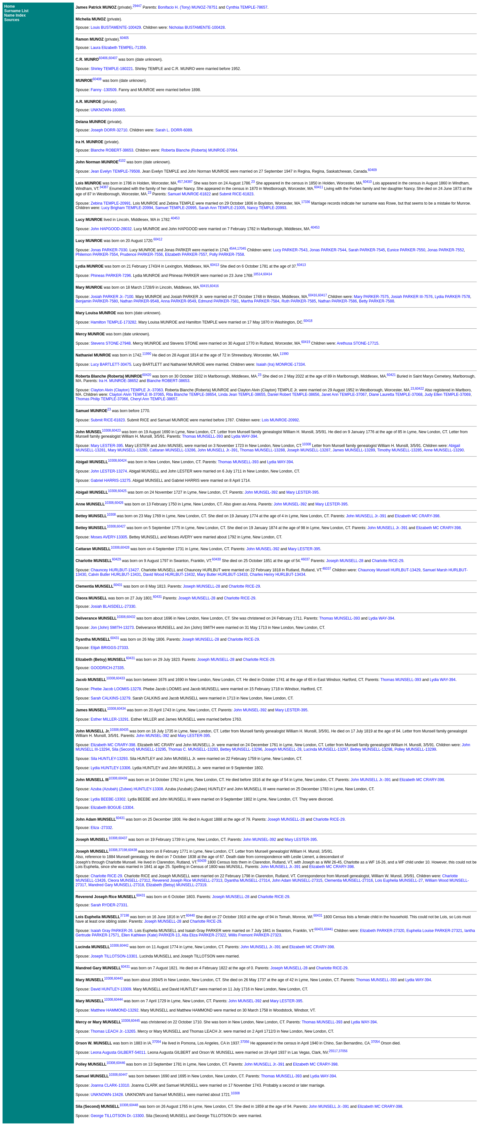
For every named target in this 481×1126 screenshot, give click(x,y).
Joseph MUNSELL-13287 (308, 450)
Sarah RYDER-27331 (109, 905)
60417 (322, 295)
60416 (214, 286)
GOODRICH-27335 (107, 668)
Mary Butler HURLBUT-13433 (222, 574)
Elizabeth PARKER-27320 (382, 930)
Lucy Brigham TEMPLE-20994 (127, 208)
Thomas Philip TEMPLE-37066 (101, 399)
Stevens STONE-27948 (111, 343)
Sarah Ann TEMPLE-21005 (222, 208)
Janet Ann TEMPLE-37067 (344, 394)
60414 (267, 274)
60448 (133, 1105)
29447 (137, 6)
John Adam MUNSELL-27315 (297, 880)
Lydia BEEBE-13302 (108, 799)
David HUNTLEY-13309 (111, 989)
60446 (120, 1063)
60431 (118, 585)
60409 (372, 170)
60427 (121, 526)
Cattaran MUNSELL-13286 (172, 450)
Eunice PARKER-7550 (406, 250)
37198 (122, 850)
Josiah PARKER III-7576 (412, 296)
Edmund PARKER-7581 (218, 301)
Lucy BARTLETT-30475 (111, 364)
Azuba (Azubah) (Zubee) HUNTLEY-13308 (127, 789)
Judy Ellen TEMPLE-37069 (448, 394)
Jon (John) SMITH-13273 (112, 627)
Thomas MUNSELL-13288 (262, 450)
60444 (118, 999)
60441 (328, 929)
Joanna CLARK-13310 (110, 1085)
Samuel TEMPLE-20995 (175, 208)
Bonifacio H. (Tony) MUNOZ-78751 (187, 7)
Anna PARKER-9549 (178, 301)
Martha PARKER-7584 (260, 301)
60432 (131, 617)
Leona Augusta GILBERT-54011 (118, 1052)
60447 (123, 1074)
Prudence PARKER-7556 (141, 254)
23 (253, 182)
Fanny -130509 (104, 90)
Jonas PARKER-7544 (328, 250)
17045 (241, 248)
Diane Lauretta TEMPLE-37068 (395, 394)
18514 (257, 274)
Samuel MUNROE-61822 (189, 194)
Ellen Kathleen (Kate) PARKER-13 (150, 935)
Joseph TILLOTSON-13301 (114, 956)
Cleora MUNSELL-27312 (129, 880)
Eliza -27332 (101, 827)
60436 (122, 778)
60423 (116, 430)
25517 (333, 1051)
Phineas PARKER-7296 (111, 275)
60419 (305, 342)
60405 (124, 38)
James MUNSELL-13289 (354, 450)
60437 (122, 838)
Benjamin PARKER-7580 (96, 301)
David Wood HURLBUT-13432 (169, 574)
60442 (124, 945)
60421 (391, 375)
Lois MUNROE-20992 (280, 420)
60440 (190, 915)
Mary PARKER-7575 (371, 296)
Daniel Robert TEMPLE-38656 (293, 394)
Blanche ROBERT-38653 (112, 150)
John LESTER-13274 (109, 471)
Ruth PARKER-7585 (298, 301)
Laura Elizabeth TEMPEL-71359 (118, 47)
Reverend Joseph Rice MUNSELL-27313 (187, 880)
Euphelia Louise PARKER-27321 (434, 930)
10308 (106, 430)
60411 (318, 187)
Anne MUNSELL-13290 (444, 450)
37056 (244, 1042)
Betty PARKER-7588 (376, 301)
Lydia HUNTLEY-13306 (110, 768)
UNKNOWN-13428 (107, 1094)
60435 (124, 729)
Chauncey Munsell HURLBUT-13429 (389, 570)
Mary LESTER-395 (107, 445)
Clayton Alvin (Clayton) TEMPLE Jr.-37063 (127, 390)
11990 (146, 354)
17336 (305, 202)
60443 (118, 978)
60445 (135, 1020)
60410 (367, 182)
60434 (121, 708)
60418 (308, 321)
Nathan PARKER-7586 (337, 301)
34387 (188, 182)
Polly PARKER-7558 (226, 254)
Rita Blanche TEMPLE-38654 (191, 394)
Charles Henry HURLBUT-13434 (277, 574)
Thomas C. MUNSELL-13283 (193, 749)
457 (180, 182)
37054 (156, 1042)
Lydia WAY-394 (244, 436)
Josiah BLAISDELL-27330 (113, 606)
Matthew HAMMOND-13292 (114, 1010)
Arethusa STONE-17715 (357, 343)
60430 (216, 559)
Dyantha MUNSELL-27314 (247, 880)
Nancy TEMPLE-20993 (267, 208)
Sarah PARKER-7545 (366, 250)
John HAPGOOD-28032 (111, 229)
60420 (146, 375)
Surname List (16, 11)
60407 (112, 58)
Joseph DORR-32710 (109, 130)
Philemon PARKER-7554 (96, 254)
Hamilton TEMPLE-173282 (114, 322)
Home (9, 6)
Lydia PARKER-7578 (452, 296)
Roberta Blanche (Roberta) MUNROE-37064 (199, 150)
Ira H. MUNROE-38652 (118, 381)
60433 (120, 678)
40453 (175, 218)
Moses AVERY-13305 (109, 537)
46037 (305, 559)
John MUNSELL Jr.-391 (218, 450)
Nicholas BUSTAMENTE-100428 (197, 27)
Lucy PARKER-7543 (290, 250)
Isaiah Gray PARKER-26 (112, 930)
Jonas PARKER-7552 (445, 250)
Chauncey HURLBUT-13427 (115, 570)
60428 (125, 547)
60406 (103, 58)
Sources (11, 20)
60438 (132, 850)
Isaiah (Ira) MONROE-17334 (280, 364)
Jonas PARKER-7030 (109, 250)
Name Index (15, 15)
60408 (97, 79)
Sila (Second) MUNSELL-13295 (139, 749)
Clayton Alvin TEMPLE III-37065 (136, 394)
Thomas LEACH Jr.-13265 (113, 1031)
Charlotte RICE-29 (387, 561)
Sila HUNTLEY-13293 (109, 758)
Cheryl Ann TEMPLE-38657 (153, 399)
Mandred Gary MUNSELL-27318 (116, 885)
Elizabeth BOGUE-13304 (112, 807)
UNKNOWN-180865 (108, 110)
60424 (122, 460)
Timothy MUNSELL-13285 (399, 450)
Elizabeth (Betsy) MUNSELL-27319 (176, 885)
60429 (116, 559)
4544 (232, 248)
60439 (201, 861)
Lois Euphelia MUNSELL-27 (399, 880)
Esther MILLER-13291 (110, 719)
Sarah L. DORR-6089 (173, 130)
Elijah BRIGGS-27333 (109, 647)
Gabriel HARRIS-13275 (111, 480)
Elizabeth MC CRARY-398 (417, 516)
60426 (118, 502)
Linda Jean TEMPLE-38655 (241, 394)
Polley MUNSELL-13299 (415, 749)
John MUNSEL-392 (261, 492)
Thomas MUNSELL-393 (202, 436)
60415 (204, 286)
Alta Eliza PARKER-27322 (204, 935)
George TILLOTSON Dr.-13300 (117, 1116)
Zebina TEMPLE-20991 (111, 203)
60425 (122, 491)
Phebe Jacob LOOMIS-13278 (116, 689)
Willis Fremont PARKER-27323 (254, 935)
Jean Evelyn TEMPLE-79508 (115, 171)
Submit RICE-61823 (236, 194)
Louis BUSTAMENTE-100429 (116, 27)
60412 (158, 239)
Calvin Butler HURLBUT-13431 (114, 574)
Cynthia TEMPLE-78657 (246, 7)
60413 (214, 265)
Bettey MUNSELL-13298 (371, 749)
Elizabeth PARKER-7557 (186, 254)
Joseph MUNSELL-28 (344, 561)
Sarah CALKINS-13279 (110, 698)
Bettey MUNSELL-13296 (241, 749)
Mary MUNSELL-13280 (127, 450)
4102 (121, 160)
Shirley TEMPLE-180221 (112, 68)
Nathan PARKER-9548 (139, 301)
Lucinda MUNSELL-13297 (326, 749)
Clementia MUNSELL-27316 (349, 880)
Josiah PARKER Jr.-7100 (112, 296)
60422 (419, 388)
